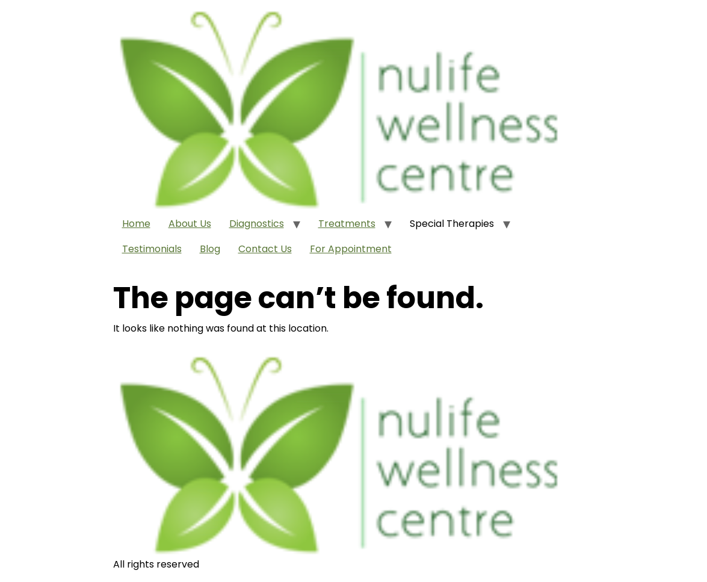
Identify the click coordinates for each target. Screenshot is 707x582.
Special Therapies (452, 224)
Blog (210, 249)
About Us (189, 224)
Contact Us (265, 249)
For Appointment (351, 249)
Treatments (346, 224)
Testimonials (152, 249)
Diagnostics (256, 224)
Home (136, 224)
